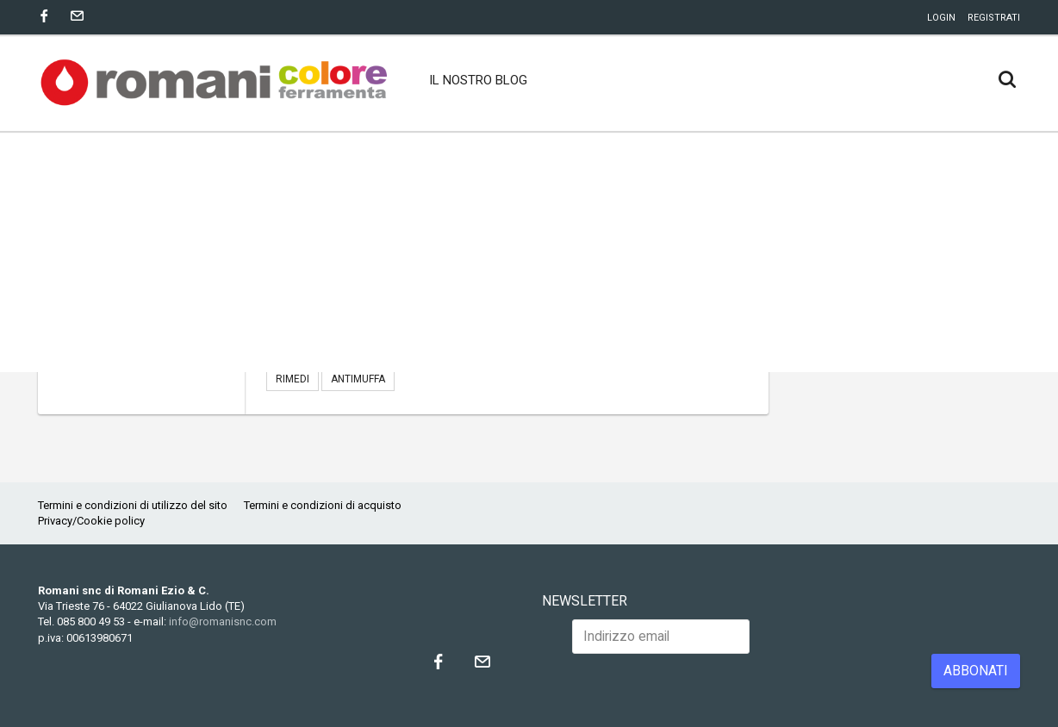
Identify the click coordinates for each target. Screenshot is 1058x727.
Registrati (994, 17)
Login (941, 17)
